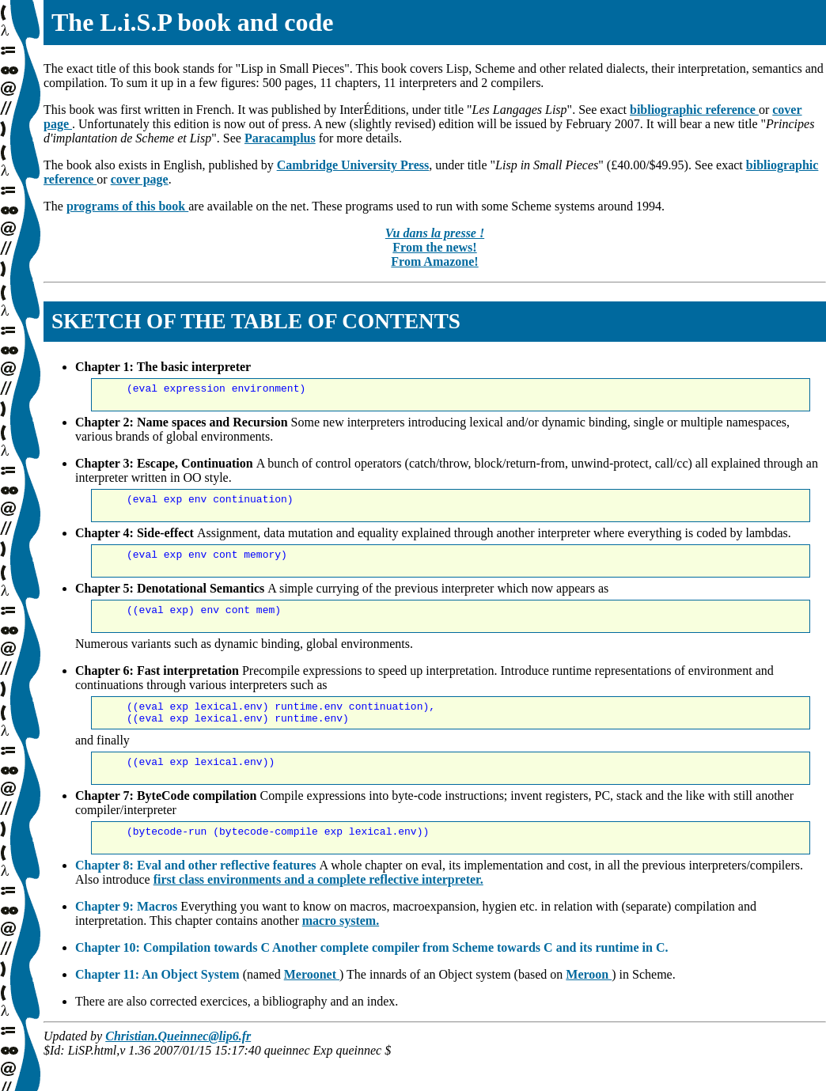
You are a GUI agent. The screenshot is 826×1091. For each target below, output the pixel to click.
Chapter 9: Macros (127, 939)
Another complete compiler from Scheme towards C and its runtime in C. (470, 980)
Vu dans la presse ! (434, 233)
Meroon (589, 1007)
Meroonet (311, 1007)
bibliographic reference (694, 109)
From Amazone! (434, 261)
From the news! (434, 247)
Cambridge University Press (353, 165)
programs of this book (127, 206)
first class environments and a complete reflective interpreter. (318, 912)
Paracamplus (280, 138)
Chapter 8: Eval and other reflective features (197, 898)
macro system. (340, 953)
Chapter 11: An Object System (159, 1007)
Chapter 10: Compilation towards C (173, 980)
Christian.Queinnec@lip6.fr (178, 1069)
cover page (140, 179)
